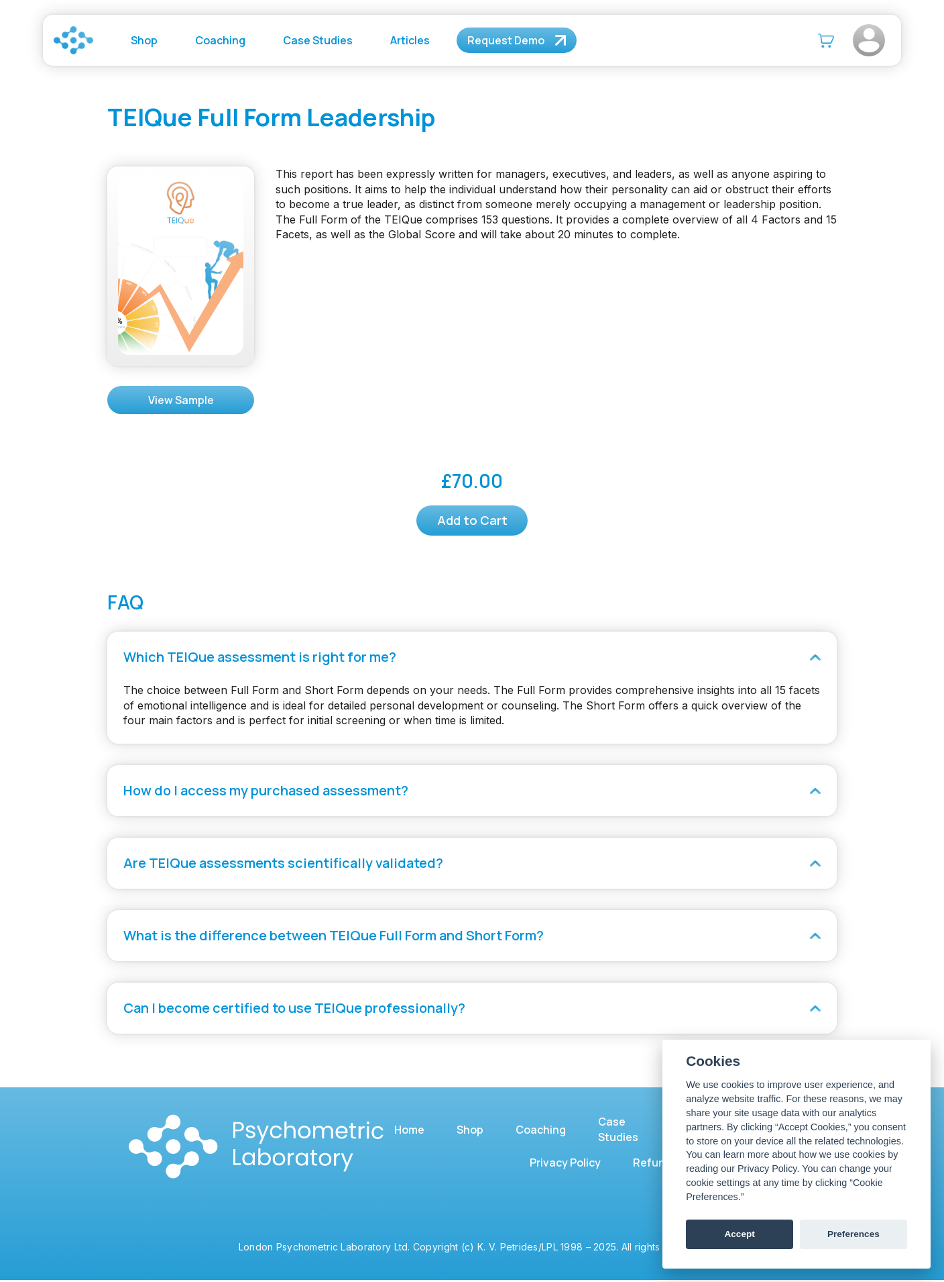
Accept (739, 1234)
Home (409, 1131)
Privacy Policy (565, 1164)
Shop (144, 40)
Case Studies (318, 40)
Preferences (853, 1234)
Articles (410, 40)
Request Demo (505, 40)
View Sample (181, 400)
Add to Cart (472, 521)
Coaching (220, 40)
